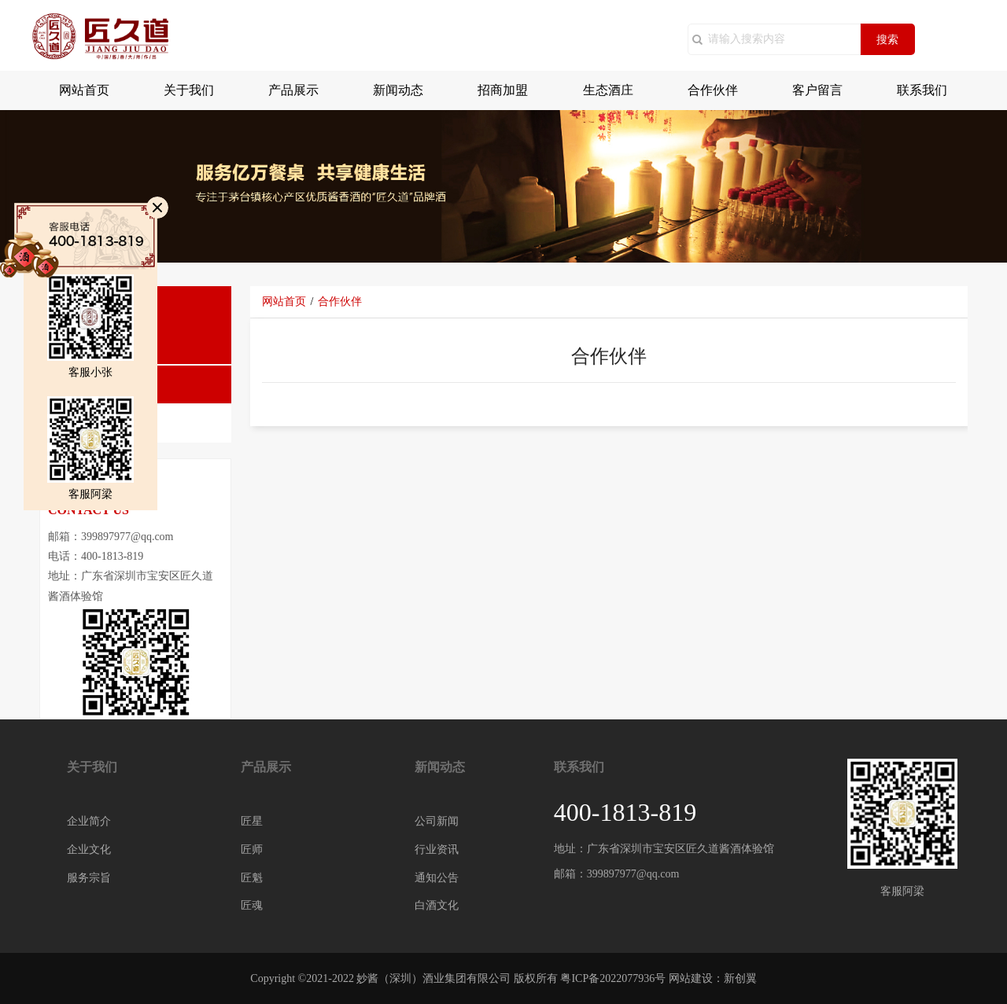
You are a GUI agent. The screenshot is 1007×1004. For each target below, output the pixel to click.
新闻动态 (398, 90)
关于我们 (189, 90)
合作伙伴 (713, 90)
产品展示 (293, 90)
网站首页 (84, 90)
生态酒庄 (608, 90)
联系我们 (922, 90)
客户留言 (817, 90)
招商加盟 (503, 90)
